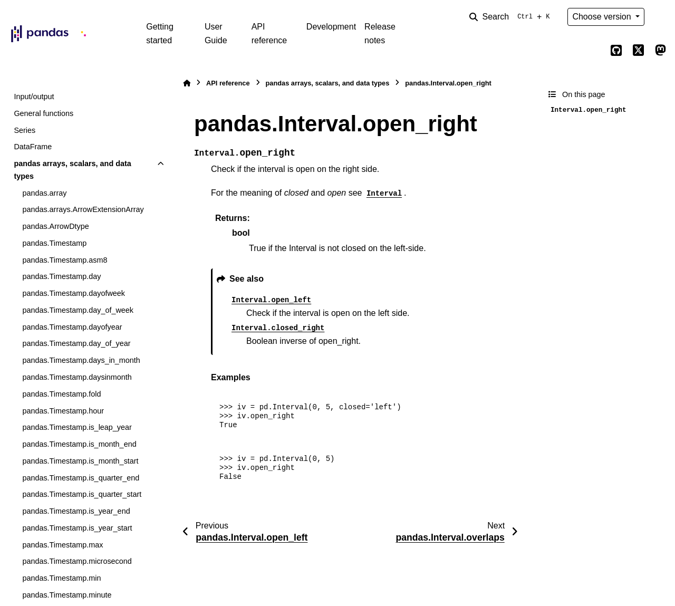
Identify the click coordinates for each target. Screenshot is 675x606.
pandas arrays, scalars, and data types (72, 169)
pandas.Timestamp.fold (61, 394)
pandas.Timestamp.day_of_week (77, 310)
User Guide (216, 33)
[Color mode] (660, 17)
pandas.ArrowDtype (55, 226)
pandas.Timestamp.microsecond (76, 561)
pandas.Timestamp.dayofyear (72, 327)
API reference (269, 33)
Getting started (159, 33)
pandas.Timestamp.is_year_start (77, 528)
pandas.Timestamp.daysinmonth (76, 377)
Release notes (380, 33)
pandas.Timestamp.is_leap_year (76, 427)
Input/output (34, 96)
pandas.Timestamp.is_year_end (76, 511)
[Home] (186, 83)
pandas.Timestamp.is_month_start (80, 461)
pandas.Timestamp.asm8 (64, 260)
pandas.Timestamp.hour (63, 411)
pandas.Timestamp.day (61, 276)
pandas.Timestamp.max (62, 545)
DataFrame (33, 146)
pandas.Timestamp (54, 243)
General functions (43, 113)
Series (24, 130)
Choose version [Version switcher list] (602, 16)
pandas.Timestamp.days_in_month (81, 360)
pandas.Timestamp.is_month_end (79, 444)
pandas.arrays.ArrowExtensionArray (82, 209)
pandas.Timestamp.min (61, 578)
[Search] (511, 16)
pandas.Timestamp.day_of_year (76, 343)
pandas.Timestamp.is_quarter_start (81, 494)
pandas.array (44, 193)
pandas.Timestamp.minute (66, 595)
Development (331, 26)
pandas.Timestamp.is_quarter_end (80, 478)
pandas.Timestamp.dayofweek (73, 293)
